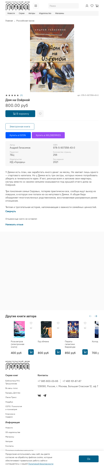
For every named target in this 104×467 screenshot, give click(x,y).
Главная (9, 20)
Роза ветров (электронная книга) (17, 344)
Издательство (45, 13)
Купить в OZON (18, 135)
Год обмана (43, 341)
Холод (95, 341)
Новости (11, 13)
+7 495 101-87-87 (72, 381)
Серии (21, 13)
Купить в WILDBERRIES (48, 135)
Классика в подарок (10, 415)
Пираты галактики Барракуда (70, 344)
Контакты (9, 446)
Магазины (59, 13)
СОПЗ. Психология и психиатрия (13, 408)
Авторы (32, 13)
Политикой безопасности (40, 463)
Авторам (9, 441)
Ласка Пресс (11, 397)
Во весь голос (11, 388)
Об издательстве (12, 432)
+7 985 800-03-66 (48, 381)
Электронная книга (20, 126)
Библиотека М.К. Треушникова (12, 382)
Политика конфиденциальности (19, 450)
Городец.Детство (12, 393)
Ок (88, 458)
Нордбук (9, 402)
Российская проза (25, 20)
